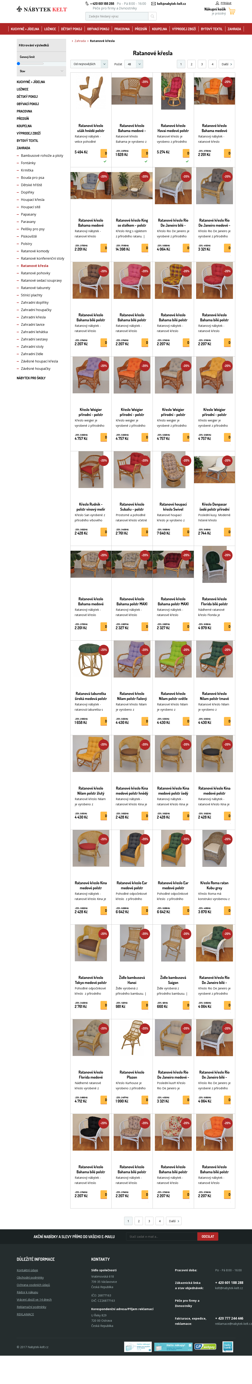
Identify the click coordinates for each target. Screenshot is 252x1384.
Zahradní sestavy (34, 339)
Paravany (28, 221)
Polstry (26, 243)
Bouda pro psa (32, 177)
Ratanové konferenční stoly (42, 258)
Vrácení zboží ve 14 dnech (34, 1300)
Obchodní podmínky (30, 1277)
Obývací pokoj (98, 29)
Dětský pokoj (71, 29)
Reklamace (25, 1314)
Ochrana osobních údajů (33, 1285)
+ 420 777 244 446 (229, 1318)
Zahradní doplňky (35, 302)
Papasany (28, 214)
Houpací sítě (30, 207)
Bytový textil (212, 29)
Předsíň (141, 29)
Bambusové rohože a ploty (42, 155)
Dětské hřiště (31, 185)
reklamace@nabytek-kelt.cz (233, 1324)
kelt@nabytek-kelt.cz (171, 3)
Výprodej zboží (184, 29)
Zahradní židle (32, 354)
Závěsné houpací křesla (39, 361)
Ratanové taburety (35, 287)
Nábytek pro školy (31, 378)
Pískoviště (29, 236)
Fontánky (28, 163)
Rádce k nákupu (27, 1292)
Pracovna (122, 29)
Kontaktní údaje (27, 1270)
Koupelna (159, 29)
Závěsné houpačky (35, 368)
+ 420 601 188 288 (102, 3)
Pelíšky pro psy (33, 229)
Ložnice (50, 29)
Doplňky (27, 192)
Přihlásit (223, 3)
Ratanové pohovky (35, 273)
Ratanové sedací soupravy (41, 280)
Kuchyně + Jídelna (25, 29)
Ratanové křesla (34, 265)
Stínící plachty (31, 295)
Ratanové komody (35, 251)
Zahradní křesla (33, 317)
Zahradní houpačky (36, 309)
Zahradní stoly (32, 346)
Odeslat (208, 1236)
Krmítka (27, 170)
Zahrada (234, 29)
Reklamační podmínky (31, 1307)
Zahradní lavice (33, 324)
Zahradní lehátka (34, 332)
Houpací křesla (32, 199)
